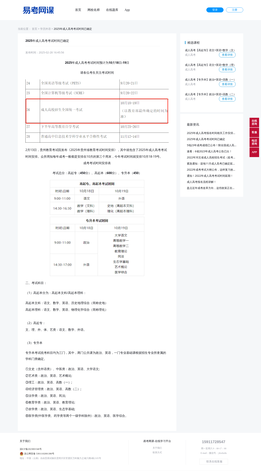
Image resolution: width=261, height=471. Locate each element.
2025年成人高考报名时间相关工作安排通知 (212, 133)
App (127, 9)
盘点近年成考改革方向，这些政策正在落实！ (213, 188)
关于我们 (157, 448)
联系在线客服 (214, 461)
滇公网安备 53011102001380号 (39, 453)
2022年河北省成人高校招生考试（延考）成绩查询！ (218, 157)
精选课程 (193, 42)
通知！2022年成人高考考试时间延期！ (210, 175)
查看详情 (227, 54)
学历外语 (45, 29)
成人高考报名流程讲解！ (201, 182)
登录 (215, 9)
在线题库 (112, 9)
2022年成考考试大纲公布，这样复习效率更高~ (215, 169)
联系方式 (157, 452)
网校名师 (94, 9)
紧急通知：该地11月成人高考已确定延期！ (212, 163)
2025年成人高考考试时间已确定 (206, 139)
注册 (234, 9)
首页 (78, 9)
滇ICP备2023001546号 (31, 449)
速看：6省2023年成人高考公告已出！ (209, 151)
